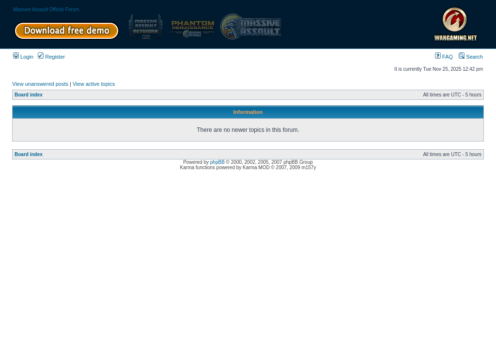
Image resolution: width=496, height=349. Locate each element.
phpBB (217, 162)
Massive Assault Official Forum (46, 9)
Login (23, 57)
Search (471, 57)
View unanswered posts (40, 84)
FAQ (444, 57)
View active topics (94, 84)
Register (51, 57)
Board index (29, 94)
